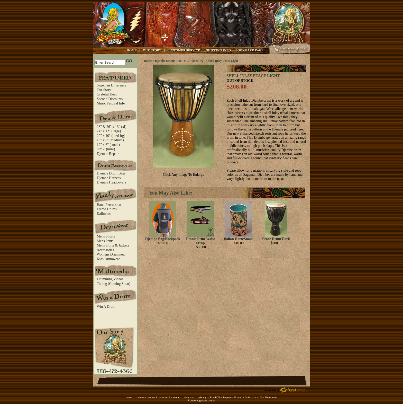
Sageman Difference (111, 85)
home (129, 397)
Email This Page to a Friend (226, 397)
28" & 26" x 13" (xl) (111, 127)
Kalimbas (104, 214)
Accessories (105, 250)
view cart (189, 397)
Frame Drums (107, 209)
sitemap (175, 397)
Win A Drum (106, 307)
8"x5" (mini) (106, 149)
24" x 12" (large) (109, 131)
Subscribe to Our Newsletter (261, 397)
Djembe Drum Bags (111, 173)
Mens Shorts (106, 236)
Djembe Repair (108, 154)
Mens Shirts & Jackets (113, 245)
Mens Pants (105, 241)
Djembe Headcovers (111, 182)
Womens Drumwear (111, 254)
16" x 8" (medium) (110, 140)
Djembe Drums (165, 61)
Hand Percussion (109, 205)
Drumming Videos (110, 279)
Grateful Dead (107, 94)
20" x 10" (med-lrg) (111, 136)
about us (163, 397)
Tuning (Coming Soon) (113, 284)
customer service (145, 397)
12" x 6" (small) (108, 145)
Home (148, 61)
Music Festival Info (111, 103)
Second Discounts (110, 99)
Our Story (104, 90)
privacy (202, 397)
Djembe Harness (109, 178)
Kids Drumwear (108, 259)
